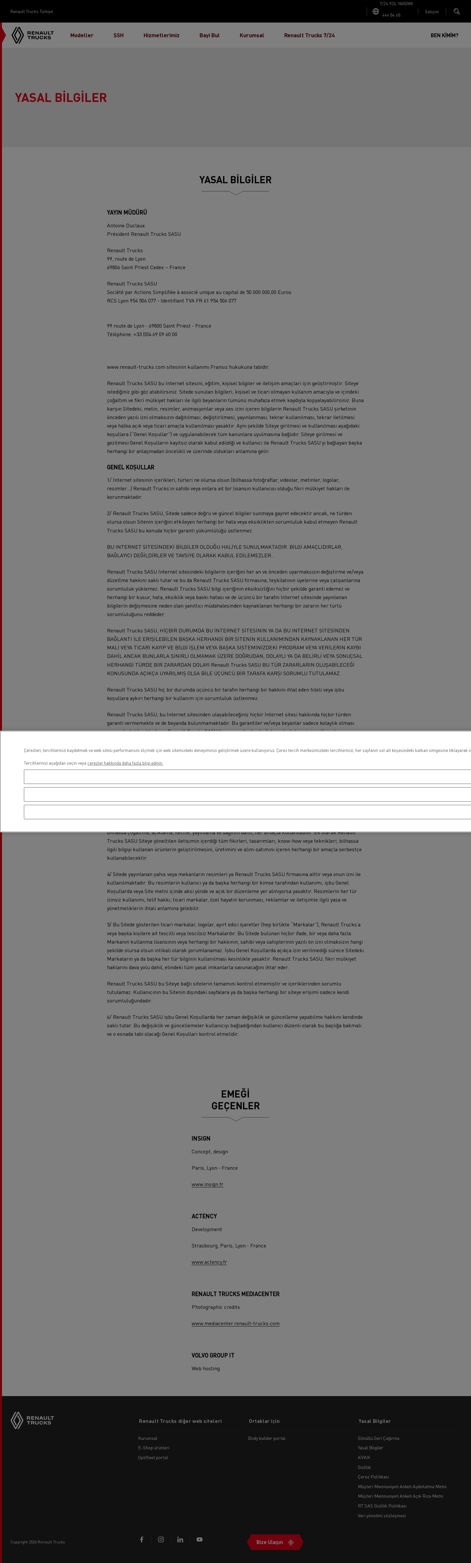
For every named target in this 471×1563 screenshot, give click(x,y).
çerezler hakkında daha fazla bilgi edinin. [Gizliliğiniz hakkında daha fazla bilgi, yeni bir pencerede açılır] (125, 763)
